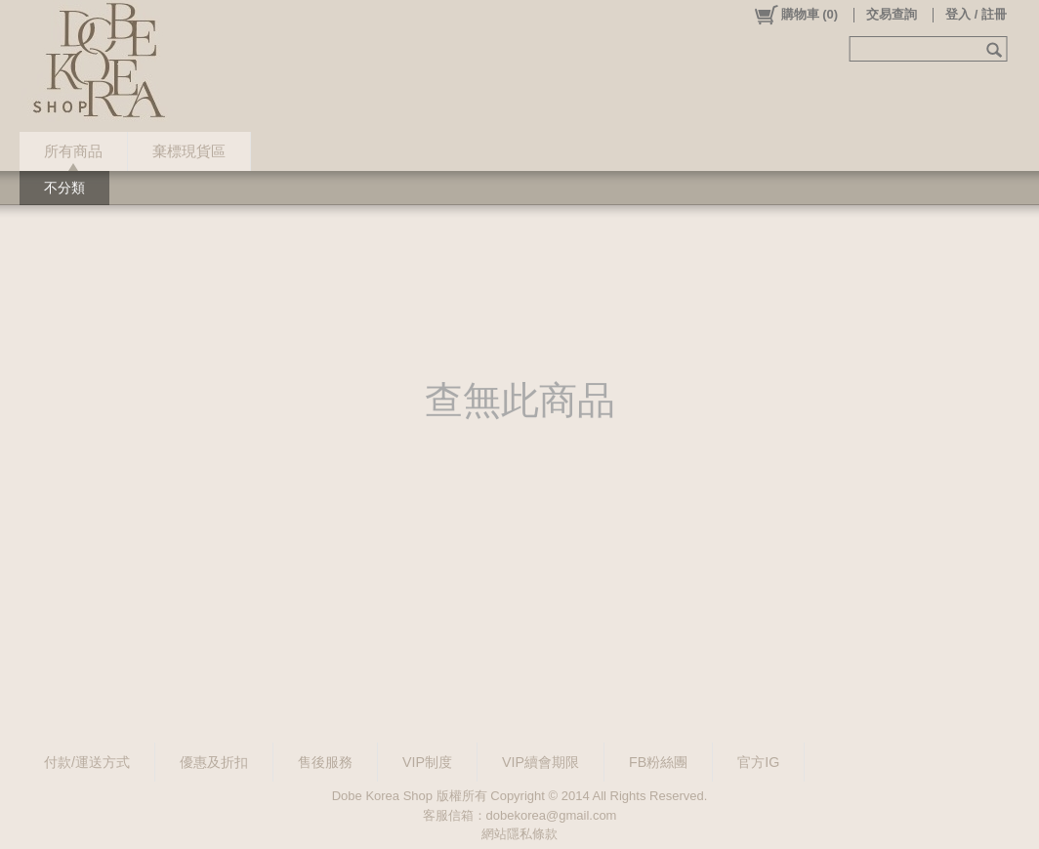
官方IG (758, 762)
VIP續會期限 (540, 762)
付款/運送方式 (87, 762)
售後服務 (325, 762)
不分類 (64, 187)
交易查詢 (891, 14)
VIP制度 (427, 762)
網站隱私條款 (519, 834)
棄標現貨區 (189, 151)
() (795, 14)
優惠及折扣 (214, 762)
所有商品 (73, 151)
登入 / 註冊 (976, 14)
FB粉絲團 (658, 762)
